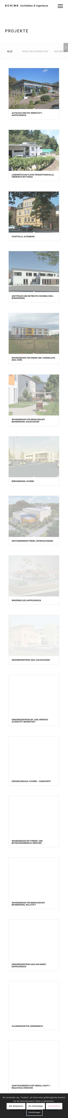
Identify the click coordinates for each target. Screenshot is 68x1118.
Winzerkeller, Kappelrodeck (26, 600)
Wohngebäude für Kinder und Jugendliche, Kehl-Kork (33, 359)
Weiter (66, 47)
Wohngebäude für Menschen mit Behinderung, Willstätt (28, 904)
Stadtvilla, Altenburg (23, 236)
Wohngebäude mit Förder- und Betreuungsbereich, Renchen (27, 842)
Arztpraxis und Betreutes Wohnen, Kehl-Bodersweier (33, 297)
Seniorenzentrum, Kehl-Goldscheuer (31, 660)
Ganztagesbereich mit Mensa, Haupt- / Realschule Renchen (31, 1086)
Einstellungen (34, 1112)
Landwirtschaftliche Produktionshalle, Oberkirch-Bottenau (33, 176)
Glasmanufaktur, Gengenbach (27, 1026)
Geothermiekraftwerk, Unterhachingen (32, 541)
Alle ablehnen (54, 1106)
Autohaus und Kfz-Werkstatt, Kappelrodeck (27, 114)
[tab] (9, 52)
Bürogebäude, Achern (23, 481)
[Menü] (59, 6)
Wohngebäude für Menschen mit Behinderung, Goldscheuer (28, 420)
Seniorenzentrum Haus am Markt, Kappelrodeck (29, 965)
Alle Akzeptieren (16, 1106)
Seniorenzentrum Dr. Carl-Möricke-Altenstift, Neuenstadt (30, 720)
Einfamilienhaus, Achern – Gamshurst (31, 781)
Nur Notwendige (36, 1106)
